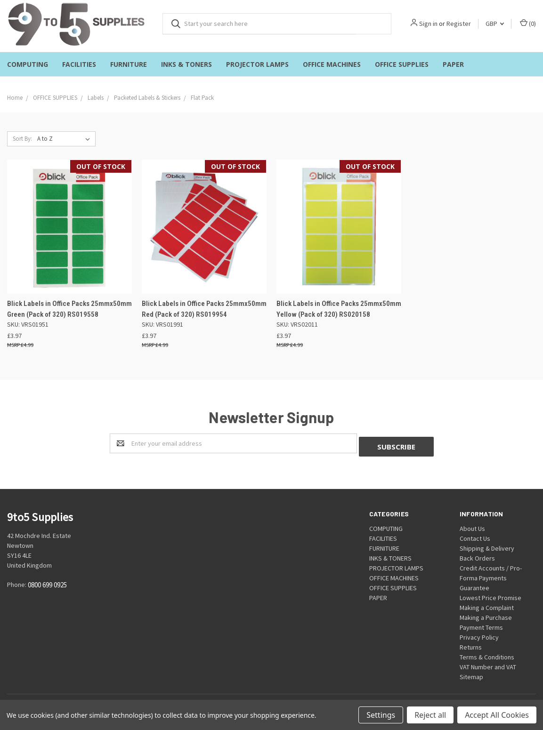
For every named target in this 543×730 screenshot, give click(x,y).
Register (458, 23)
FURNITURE (128, 64)
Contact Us (475, 535)
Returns (471, 644)
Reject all (430, 715)
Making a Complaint (487, 604)
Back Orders (477, 555)
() (528, 23)
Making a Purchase (486, 614)
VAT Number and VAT (488, 663)
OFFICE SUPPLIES (402, 64)
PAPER (453, 64)
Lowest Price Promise (490, 594)
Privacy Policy (479, 634)
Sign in (428, 23)
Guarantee (474, 584)
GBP (495, 23)
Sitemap (471, 673)
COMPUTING (27, 64)
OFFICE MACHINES (332, 64)
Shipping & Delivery (487, 545)
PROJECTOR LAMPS (257, 64)
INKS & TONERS (186, 64)
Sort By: (22, 139)
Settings (380, 715)
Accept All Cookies (497, 715)
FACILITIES (79, 64)
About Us (472, 525)
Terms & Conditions (487, 654)
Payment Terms (481, 624)
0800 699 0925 (47, 582)
